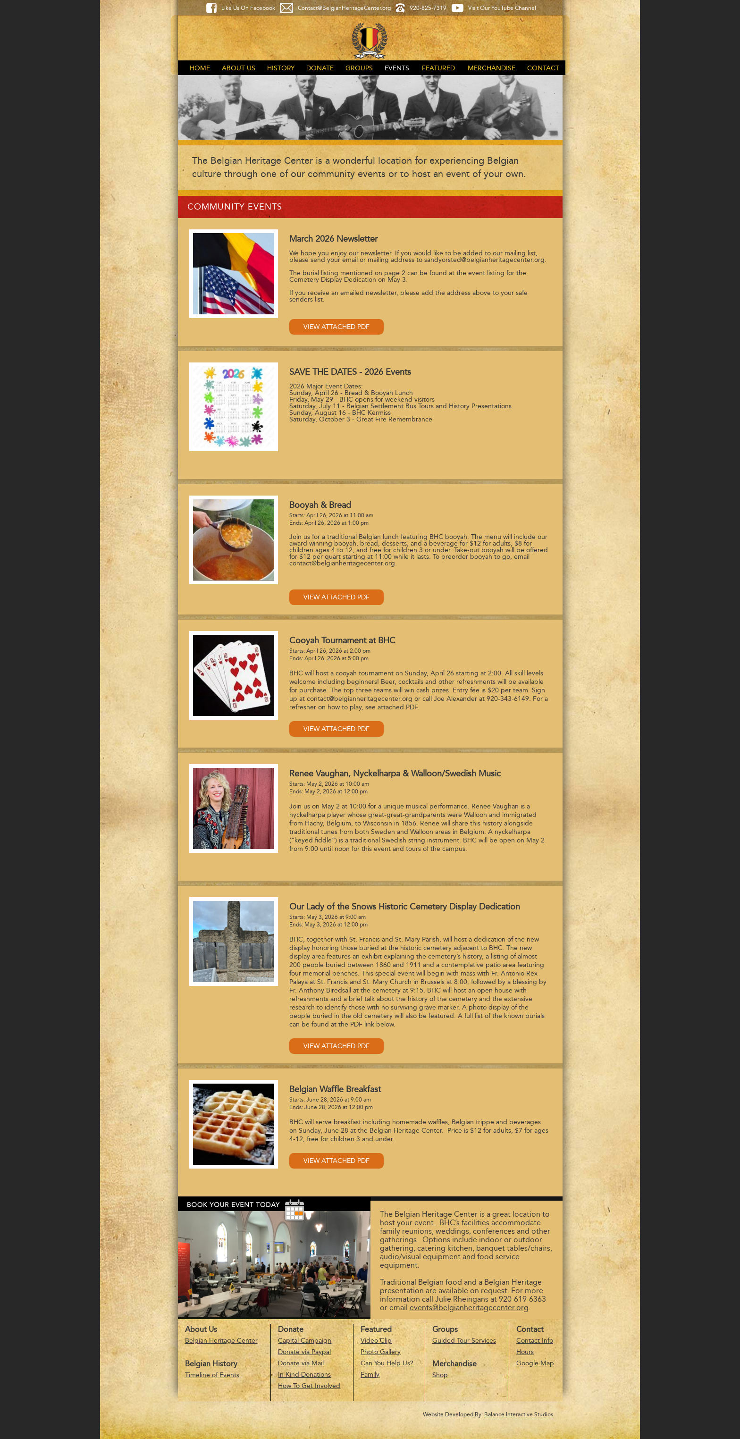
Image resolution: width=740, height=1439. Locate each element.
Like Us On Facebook (248, 8)
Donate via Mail (301, 1363)
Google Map (535, 1363)
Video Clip (376, 1341)
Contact (543, 68)
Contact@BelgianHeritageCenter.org (344, 8)
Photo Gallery (381, 1352)
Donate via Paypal (304, 1352)
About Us (238, 68)
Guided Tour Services (464, 1341)
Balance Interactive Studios (518, 1414)
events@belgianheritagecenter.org (469, 1307)
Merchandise (491, 68)
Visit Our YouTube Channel (502, 8)
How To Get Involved (309, 1386)
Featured (438, 68)
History (280, 68)
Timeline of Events (212, 1375)
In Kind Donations (304, 1375)
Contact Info (534, 1341)
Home (200, 68)
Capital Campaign (304, 1341)
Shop (440, 1375)
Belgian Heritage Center (221, 1341)
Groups (359, 68)
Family (370, 1375)
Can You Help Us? (387, 1363)
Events (397, 68)
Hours (525, 1352)
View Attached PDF (336, 327)
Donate (320, 68)
